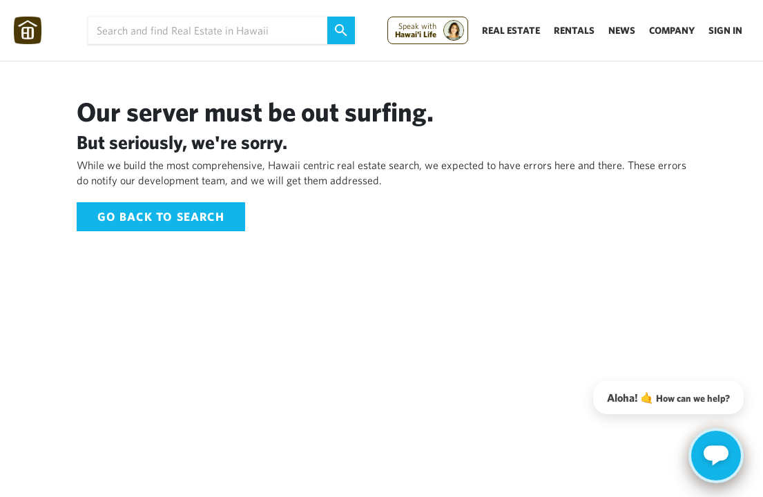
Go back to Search (160, 216)
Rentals (574, 30)
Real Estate (511, 30)
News (621, 30)
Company (672, 30)
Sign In (725, 30)
